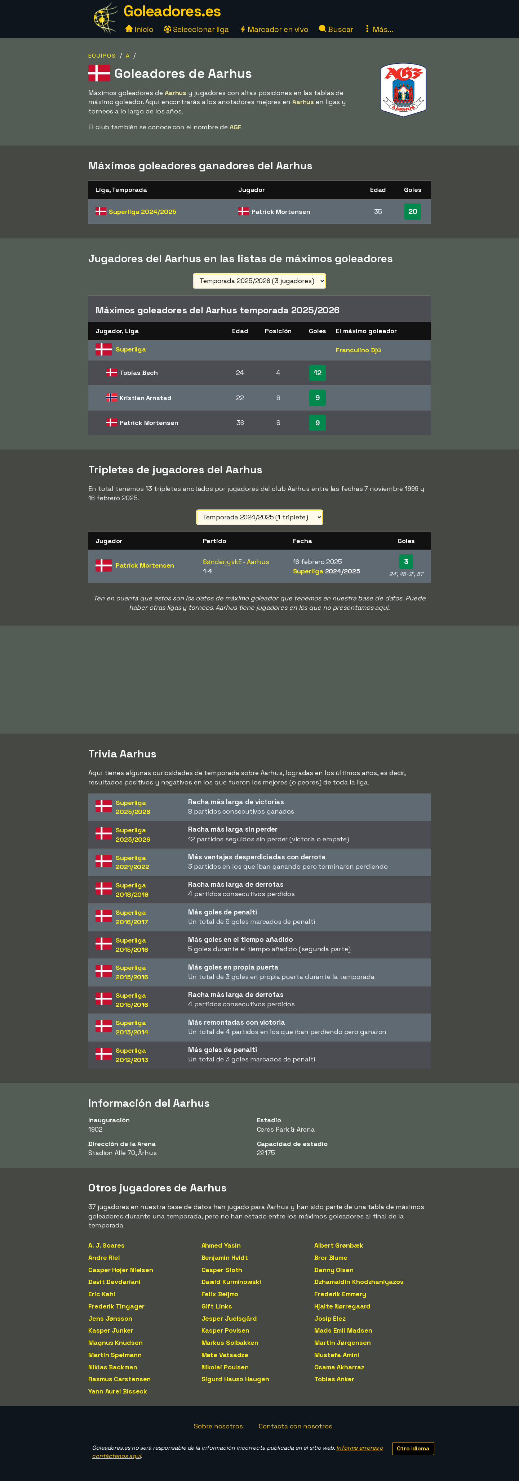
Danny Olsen (334, 1270)
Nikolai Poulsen (225, 1367)
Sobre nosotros (218, 1426)
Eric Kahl (101, 1294)
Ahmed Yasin (221, 1245)
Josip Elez (330, 1318)
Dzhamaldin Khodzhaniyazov (359, 1282)
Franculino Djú (358, 350)
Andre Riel (104, 1257)
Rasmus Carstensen (119, 1379)
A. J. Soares (106, 1245)
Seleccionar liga (196, 29)
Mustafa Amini (336, 1355)
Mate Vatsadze (225, 1355)
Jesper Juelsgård (229, 1318)
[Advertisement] (259, 679)
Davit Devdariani (114, 1282)
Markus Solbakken (229, 1342)
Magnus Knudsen (115, 1342)
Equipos (102, 55)
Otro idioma (413, 1448)
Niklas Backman (112, 1367)
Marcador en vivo (274, 29)
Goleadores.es (172, 11)
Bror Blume (330, 1257)
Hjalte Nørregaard (342, 1306)
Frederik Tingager (116, 1306)
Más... (378, 29)
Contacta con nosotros (295, 1426)
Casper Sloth (222, 1270)
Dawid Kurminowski (231, 1282)
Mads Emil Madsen (343, 1330)
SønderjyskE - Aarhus (236, 562)
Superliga (142, 211)
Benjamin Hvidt (224, 1257)
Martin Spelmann (115, 1355)
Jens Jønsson (110, 1318)
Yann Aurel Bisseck (117, 1391)
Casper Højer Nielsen (120, 1270)
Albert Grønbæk (338, 1245)
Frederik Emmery (340, 1294)
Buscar (336, 29)
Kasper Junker (110, 1330)
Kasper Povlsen (225, 1330)
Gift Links (216, 1306)
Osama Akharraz (339, 1367)
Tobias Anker (334, 1379)
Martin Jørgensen (342, 1342)
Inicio (139, 29)
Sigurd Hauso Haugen (235, 1379)
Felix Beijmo (220, 1294)
